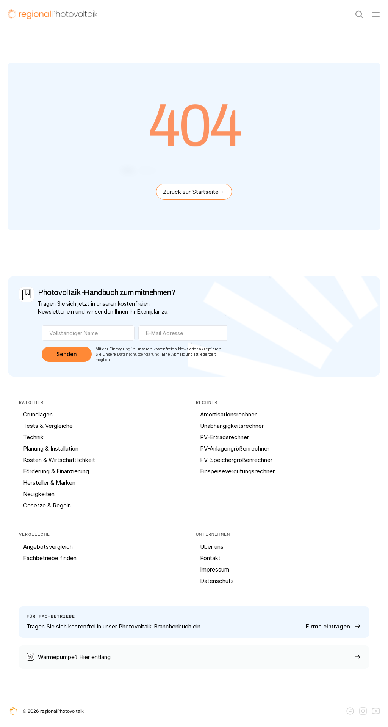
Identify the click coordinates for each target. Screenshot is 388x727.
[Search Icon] (359, 14)
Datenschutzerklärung (138, 354)
